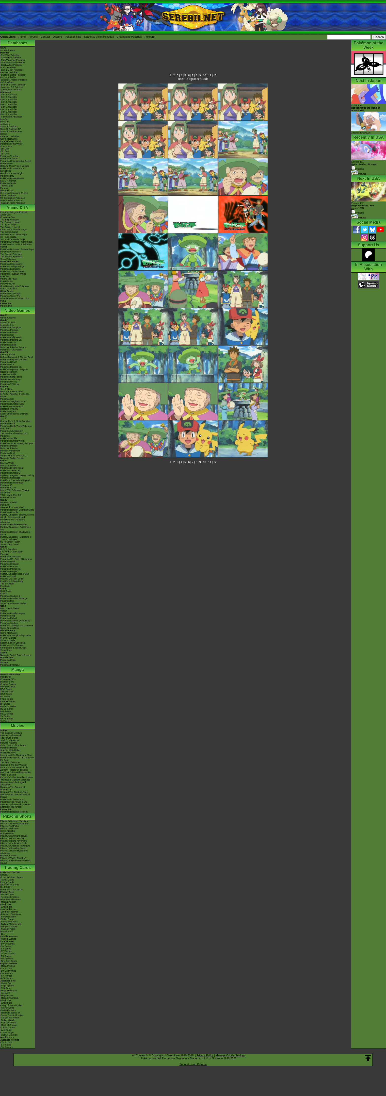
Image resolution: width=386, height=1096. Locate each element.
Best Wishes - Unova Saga (13, 234)
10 (204, 75)
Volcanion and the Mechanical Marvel (15, 795)
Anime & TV (17, 207)
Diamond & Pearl (8, 502)
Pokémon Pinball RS (10, 569)
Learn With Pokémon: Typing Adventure (14, 491)
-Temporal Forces (8, 926)
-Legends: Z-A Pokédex (11, 87)
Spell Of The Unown (10, 740)
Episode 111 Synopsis (364, 165)
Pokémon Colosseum (10, 556)
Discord (57, 36)
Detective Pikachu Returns (13, 347)
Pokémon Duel (7, 453)
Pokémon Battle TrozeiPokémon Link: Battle (16, 427)
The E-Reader (7, 583)
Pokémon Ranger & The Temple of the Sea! (17, 758)
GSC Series (6, 694)
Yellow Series (7, 691)
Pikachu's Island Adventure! (13, 841)
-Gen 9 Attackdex (8, 114)
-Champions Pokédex (10, 89)
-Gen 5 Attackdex (8, 104)
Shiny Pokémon (8, 259)
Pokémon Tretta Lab (10, 470)
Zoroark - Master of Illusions (14, 770)
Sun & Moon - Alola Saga (12, 239)
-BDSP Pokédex (8, 77)
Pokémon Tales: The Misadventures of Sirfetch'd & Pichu (14, 298)
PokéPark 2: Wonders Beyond (15, 480)
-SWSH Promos (8, 971)
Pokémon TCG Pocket (11, 350)
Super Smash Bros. (9, 628)
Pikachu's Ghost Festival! (12, 838)
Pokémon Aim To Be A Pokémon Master (16, 245)
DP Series (5, 704)
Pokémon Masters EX (11, 340)
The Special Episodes (11, 254)
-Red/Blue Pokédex (9, 55)
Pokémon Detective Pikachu (14, 812)
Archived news (7, 50)
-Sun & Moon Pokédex (11, 70)
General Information (10, 674)
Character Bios (7, 217)
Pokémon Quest (8, 411)
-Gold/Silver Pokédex (10, 57)
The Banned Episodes (11, 256)
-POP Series (6, 978)
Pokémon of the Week (11, 144)
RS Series (5, 696)
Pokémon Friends (9, 332)
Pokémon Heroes (8, 748)
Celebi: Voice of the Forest (13, 745)
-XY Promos (6, 976)
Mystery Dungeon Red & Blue (15, 574)
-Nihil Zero (5, 988)
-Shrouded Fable (8, 921)
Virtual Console (7, 640)
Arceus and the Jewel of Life (14, 767)
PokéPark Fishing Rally (11, 581)
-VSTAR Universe (8, 1035)
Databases (17, 43)
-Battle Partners (8, 1010)
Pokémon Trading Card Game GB (16, 625)
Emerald (4, 554)
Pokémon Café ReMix (11, 337)
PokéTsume (6, 306)
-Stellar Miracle (7, 1020)
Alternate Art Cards (9, 884)
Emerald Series (8, 701)
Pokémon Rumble (9, 512)
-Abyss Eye (6, 983)
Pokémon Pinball (8, 618)
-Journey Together (9, 912)
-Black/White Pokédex (11, 65)
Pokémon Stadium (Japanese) (15, 620)
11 (209, 75)
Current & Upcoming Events (14, 193)
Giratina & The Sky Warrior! (13, 765)
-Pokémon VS (7, 1037)
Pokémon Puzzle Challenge (14, 598)
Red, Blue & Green (9, 608)
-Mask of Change (8, 1025)
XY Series (5, 716)
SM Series (5, 721)
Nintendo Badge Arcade (12, 458)
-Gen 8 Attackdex (8, 112)
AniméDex (5, 215)
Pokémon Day (7, 176)
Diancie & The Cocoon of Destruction (12, 788)
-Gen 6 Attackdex (8, 107)
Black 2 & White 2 (9, 465)
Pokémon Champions (10, 327)
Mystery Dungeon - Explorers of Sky (16, 528)
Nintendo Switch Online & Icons (15, 655)
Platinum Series (8, 706)
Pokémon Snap (8, 615)
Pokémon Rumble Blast (11, 483)
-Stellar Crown (7, 919)
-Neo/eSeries (6, 958)
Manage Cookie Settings (230, 1055)
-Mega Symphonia (9, 998)
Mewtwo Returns (8, 743)
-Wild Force (6, 1030)
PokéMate (5, 586)
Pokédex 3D (6, 485)
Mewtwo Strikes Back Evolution (15, 804)
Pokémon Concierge (10, 293)
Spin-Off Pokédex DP (10, 129)
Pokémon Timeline (9, 156)
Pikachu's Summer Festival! (14, 836)
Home (22, 36)
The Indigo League (9, 219)
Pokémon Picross (8, 446)
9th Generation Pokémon (12, 198)
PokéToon (5, 276)
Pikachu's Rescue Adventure (14, 823)
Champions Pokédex (129, 36)
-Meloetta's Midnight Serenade (15, 780)
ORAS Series (7, 718)
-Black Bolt (5, 904)
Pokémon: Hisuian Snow (12, 271)
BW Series (5, 711)
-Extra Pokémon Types (11, 877)
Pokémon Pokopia (9, 330)
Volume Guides (7, 686)
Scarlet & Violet (7, 322)
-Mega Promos (7, 966)
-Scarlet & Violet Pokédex (12, 84)
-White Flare (6, 907)
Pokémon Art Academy (11, 431)
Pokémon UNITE (8, 342)
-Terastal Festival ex (10, 1013)
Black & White (7, 463)
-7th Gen (4, 153)
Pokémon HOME (8, 362)
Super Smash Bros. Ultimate (14, 414)
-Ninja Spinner (7, 985)
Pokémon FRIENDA (10, 665)
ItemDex (4, 119)
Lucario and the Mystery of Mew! (16, 755)
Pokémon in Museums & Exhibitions (12, 169)
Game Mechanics (8, 139)
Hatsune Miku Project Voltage (14, 166)
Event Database (8, 195)
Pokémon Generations (11, 264)
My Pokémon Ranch (10, 542)
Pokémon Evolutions (10, 269)
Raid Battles (6, 887)
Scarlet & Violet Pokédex (99, 36)
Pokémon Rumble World (12, 441)
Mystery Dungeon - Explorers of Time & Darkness (16, 538)
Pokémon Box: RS (9, 566)
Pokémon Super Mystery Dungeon (17, 443)
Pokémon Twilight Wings (12, 266)
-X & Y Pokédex (8, 67)
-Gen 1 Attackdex (8, 94)
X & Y (3, 418)
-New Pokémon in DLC (11, 200)
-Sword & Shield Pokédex (12, 75)
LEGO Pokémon (8, 181)
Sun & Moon (6, 389)
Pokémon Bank (7, 423)
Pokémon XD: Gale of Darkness (16, 559)
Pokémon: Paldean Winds (13, 274)
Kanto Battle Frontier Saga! (13, 229)
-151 (2, 934)
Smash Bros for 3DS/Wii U (13, 455)
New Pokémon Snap (10, 379)
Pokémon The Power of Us (13, 802)
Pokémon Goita (8, 660)
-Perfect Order (7, 894)
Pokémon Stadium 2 (10, 596)
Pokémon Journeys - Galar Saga (16, 242)
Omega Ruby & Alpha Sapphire (15, 421)
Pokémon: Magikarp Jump (13, 401)
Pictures (358, 174)
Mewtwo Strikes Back (10, 735)
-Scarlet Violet (7, 941)
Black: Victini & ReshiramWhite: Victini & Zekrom (15, 773)
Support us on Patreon (193, 1064)
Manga (17, 669)
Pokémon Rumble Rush (12, 404)
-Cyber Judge (7, 1032)
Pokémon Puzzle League (12, 613)
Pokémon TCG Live (9, 384)
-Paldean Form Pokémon (12, 203)
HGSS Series (7, 709)
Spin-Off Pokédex (8, 126)
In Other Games (8, 638)
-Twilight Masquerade (10, 924)
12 (214, 75)
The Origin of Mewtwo (11, 733)
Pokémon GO (7, 335)
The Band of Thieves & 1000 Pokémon (14, 434)
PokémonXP (6, 163)
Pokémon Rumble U (10, 473)
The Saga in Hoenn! (10, 227)
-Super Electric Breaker (11, 1015)
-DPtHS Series (7, 953)
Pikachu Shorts (17, 816)
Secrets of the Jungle (10, 807)
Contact (45, 36)
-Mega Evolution (8, 902)
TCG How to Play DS (10, 495)
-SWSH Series (7, 944)
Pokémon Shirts (8, 183)
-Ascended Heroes (9, 897)
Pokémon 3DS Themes (11, 645)
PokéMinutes (6, 281)
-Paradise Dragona (9, 1017)
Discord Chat (6, 190)
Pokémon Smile (8, 374)
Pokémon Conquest (10, 478)
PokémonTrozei (8, 576)
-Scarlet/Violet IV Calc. (11, 141)
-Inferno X (5, 993)
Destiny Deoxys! (8, 752)
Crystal (3, 593)
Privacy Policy (204, 1055)
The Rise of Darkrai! (10, 762)
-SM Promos (6, 973)
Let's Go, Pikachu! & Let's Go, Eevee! (15, 395)
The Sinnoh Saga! (9, 232)
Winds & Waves (8, 317)
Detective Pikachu (9, 409)
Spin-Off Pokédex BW (11, 131)
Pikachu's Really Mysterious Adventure (14, 851)
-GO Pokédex (7, 82)
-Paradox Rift (6, 931)
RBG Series (6, 689)
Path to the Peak (8, 279)
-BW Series (6, 951)
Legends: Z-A (7, 325)
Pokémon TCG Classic (11, 889)
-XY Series (5, 948)
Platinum (4, 505)
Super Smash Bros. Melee (13, 603)
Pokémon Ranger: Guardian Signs (17, 510)
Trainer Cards (7, 880)
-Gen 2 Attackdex (8, 97)
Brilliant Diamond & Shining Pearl (16, 357)
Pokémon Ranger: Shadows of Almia (15, 533)
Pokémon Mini (7, 601)
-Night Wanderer (8, 1022)
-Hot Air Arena (7, 1008)
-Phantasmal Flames (10, 899)
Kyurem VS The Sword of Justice (16, 777)
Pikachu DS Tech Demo (12, 579)
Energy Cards (7, 882)
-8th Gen (4, 151)
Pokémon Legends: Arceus (13, 359)
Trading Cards (17, 867)
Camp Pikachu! (7, 831)
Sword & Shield (8, 354)
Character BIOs (8, 679)
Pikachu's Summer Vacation (14, 821)
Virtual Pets (6, 650)
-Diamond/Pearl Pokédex (12, 62)
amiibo (3, 652)
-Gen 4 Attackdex (8, 102)
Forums (33, 36)
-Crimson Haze (7, 1027)
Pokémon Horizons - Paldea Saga (17, 249)
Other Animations (8, 288)
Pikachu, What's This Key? (13, 858)
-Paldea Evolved (8, 939)
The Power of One (9, 738)
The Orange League (10, 222)
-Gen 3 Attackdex (8, 99)
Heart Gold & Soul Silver (12, 507)
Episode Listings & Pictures (13, 212)
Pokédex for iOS (8, 497)
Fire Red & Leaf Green (11, 551)
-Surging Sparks (8, 916)
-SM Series (5, 946)
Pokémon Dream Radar (12, 468)
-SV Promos (6, 968)
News (3, 48)
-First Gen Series (8, 961)
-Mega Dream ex (8, 990)
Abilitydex (5, 124)
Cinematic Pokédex (9, 136)
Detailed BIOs (7, 682)
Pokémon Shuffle (8, 438)
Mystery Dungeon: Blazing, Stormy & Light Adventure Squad (17, 516)
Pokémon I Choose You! (12, 799)
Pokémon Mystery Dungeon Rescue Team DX (14, 370)
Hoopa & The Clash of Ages (14, 792)
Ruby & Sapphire (8, 549)
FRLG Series (6, 699)
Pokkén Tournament (10, 450)
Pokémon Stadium (9, 623)
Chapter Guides (8, 684)
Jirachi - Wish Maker (10, 750)
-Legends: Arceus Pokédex (13, 80)
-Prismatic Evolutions (10, 914)
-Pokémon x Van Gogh (11, 173)
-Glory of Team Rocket (11, 1005)
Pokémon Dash (8, 561)
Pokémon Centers (9, 158)
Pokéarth (150, 36)
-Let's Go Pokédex (9, 72)
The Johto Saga (8, 224)
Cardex (3, 134)
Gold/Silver (5, 591)
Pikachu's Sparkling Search (13, 848)
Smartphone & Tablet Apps (13, 648)
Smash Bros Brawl (9, 544)
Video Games (17, 310)
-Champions (6, 146)
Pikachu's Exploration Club (13, 843)
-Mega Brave (6, 995)
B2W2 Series (6, 714)
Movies (17, 726)
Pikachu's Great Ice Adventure (15, 846)
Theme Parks (7, 185)
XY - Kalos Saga (8, 237)
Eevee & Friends (8, 855)
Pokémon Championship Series (15, 161)
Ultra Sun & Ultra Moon (11, 391)
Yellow (3, 611)
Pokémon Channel (9, 564)
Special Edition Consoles (12, 643)
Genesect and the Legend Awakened (13, 783)
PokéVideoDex (7, 283)
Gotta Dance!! (7, 833)
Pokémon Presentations (12, 178)
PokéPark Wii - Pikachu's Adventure (12, 520)
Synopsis (357, 213)
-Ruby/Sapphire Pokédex (12, 60)
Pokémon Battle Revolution (13, 524)
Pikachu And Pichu (9, 826)
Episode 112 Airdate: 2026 (362, 205)
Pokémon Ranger (8, 571)
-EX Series (5, 956)
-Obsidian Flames (9, 936)
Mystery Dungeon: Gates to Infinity (17, 475)
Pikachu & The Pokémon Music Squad (15, 861)
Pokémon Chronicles (10, 251)
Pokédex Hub (73, 36)
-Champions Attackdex (11, 117)
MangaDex (5, 677)
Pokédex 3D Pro (8, 487)
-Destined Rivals (8, 909)
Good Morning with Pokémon (14, 286)
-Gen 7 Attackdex (8, 109)
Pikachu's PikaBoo (9, 828)
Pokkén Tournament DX (12, 406)
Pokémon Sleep (8, 345)
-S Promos (5, 1045)
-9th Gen (4, 149)
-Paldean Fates (7, 929)
